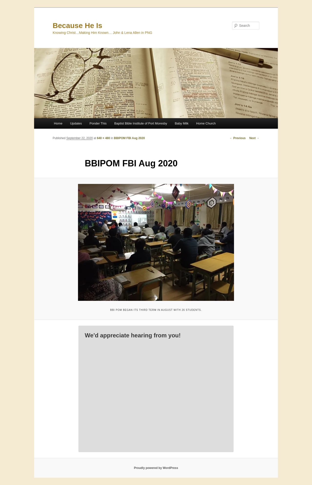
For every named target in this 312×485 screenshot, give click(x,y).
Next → (254, 138)
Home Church (206, 123)
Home (58, 123)
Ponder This (98, 123)
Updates (76, 123)
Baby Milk (181, 123)
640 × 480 (103, 138)
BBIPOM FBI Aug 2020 (129, 138)
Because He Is (77, 25)
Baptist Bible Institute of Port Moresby (140, 123)
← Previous (238, 138)
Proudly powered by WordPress (156, 468)
